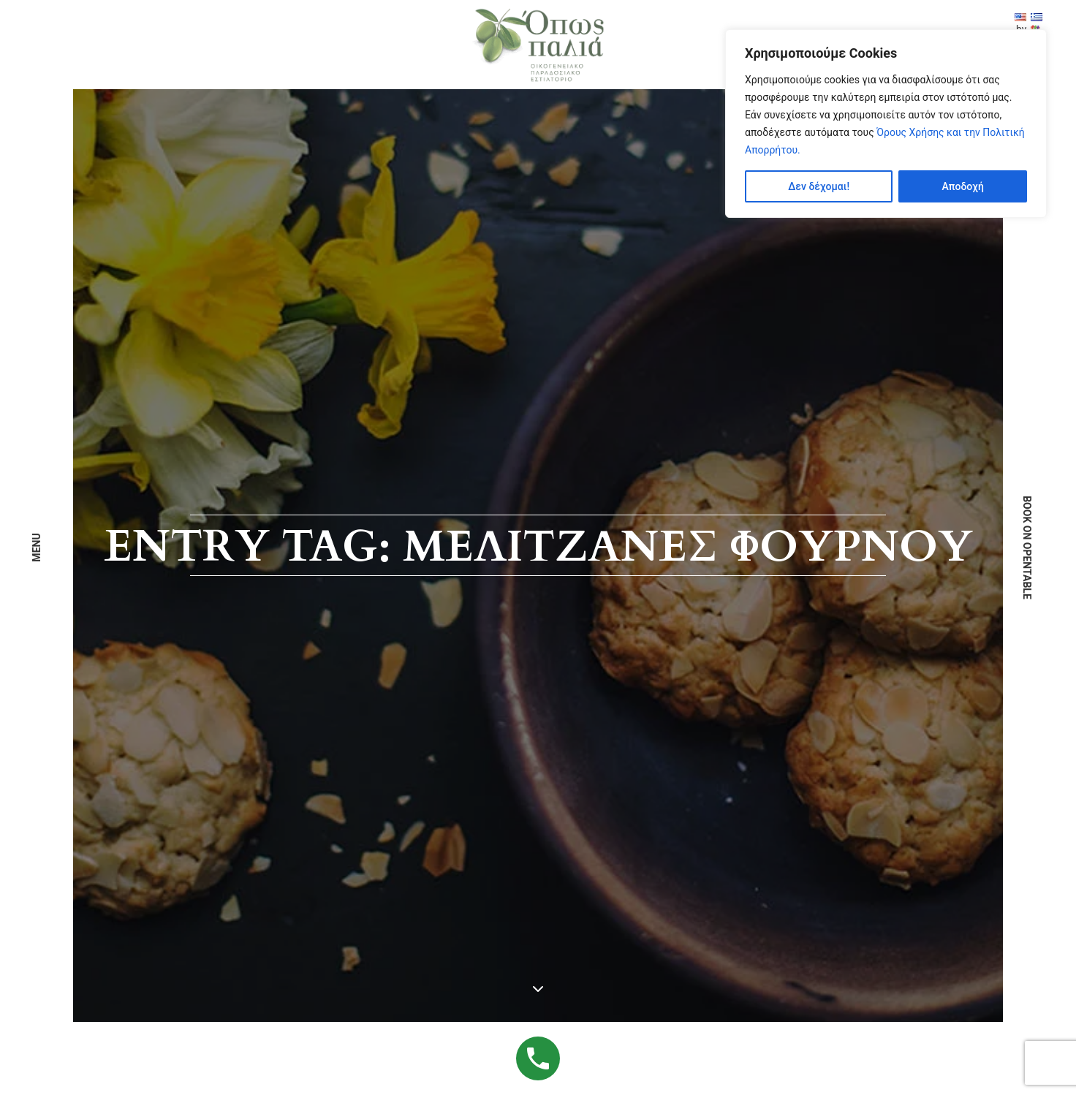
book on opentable (1027, 547)
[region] (886, 123)
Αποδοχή (962, 186)
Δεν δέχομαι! (818, 186)
